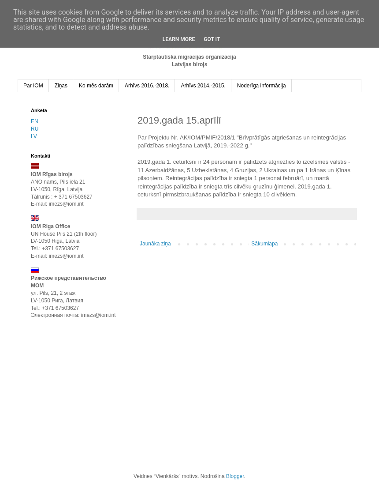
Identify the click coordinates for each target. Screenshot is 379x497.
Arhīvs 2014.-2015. (203, 86)
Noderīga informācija (261, 86)
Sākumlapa (264, 244)
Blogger (235, 476)
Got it (212, 39)
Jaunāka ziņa (155, 244)
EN (34, 121)
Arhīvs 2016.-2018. (147, 86)
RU (34, 129)
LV (34, 136)
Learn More (179, 39)
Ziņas (61, 86)
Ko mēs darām (96, 86)
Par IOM (33, 86)
